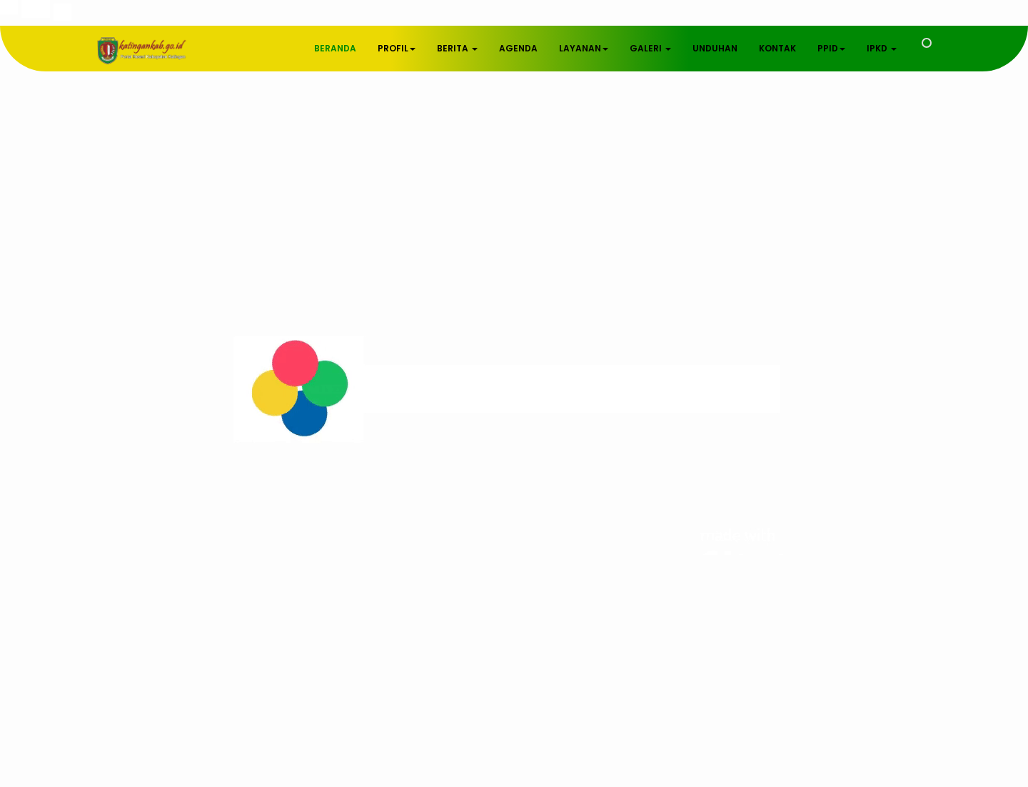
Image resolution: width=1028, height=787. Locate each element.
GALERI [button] (650, 48)
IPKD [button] (882, 48)
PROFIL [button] (396, 48)
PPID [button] (831, 48)
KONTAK (777, 48)
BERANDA (335, 48)
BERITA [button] (457, 48)
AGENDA (518, 48)
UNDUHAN (714, 48)
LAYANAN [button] (583, 48)
